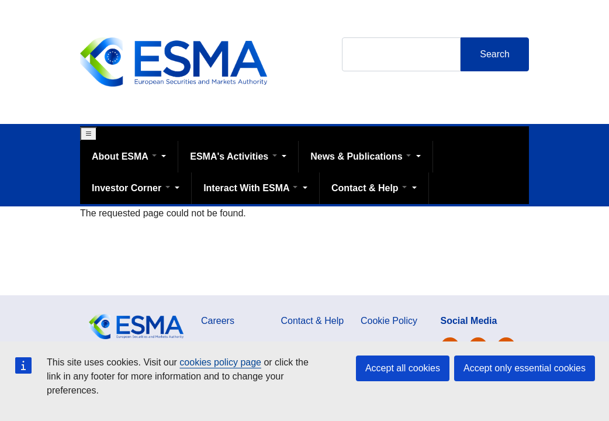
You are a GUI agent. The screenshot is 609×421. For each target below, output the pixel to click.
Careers (217, 321)
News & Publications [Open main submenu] (361, 156)
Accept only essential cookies (524, 368)
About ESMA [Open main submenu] (125, 156)
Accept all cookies (402, 368)
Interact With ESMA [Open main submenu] (251, 188)
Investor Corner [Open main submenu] (132, 188)
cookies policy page (220, 362)
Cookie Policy (389, 321)
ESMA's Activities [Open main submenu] (234, 156)
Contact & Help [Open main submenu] (370, 188)
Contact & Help (312, 321)
